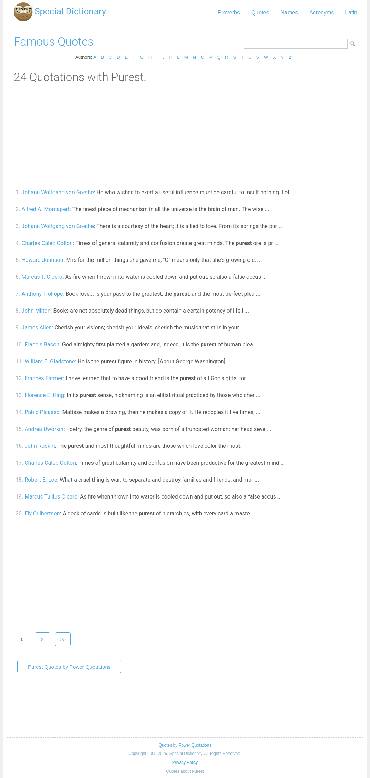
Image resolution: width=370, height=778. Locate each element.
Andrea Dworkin (44, 429)
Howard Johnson (42, 260)
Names (289, 13)
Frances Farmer (44, 378)
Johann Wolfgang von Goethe (57, 192)
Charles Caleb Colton (47, 243)
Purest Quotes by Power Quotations (69, 667)
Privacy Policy (185, 762)
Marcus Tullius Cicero (51, 496)
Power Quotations (194, 745)
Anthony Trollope (42, 293)
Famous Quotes (54, 41)
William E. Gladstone (50, 361)
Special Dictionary (70, 11)
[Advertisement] (185, 135)
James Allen (36, 327)
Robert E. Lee (41, 479)
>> (63, 639)
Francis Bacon (42, 344)
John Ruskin (40, 446)
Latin (351, 13)
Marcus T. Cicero (41, 277)
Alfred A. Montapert (45, 209)
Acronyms (321, 13)
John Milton (35, 310)
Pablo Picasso (42, 412)
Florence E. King (44, 395)
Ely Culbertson (42, 513)
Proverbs (229, 13)
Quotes (260, 13)
